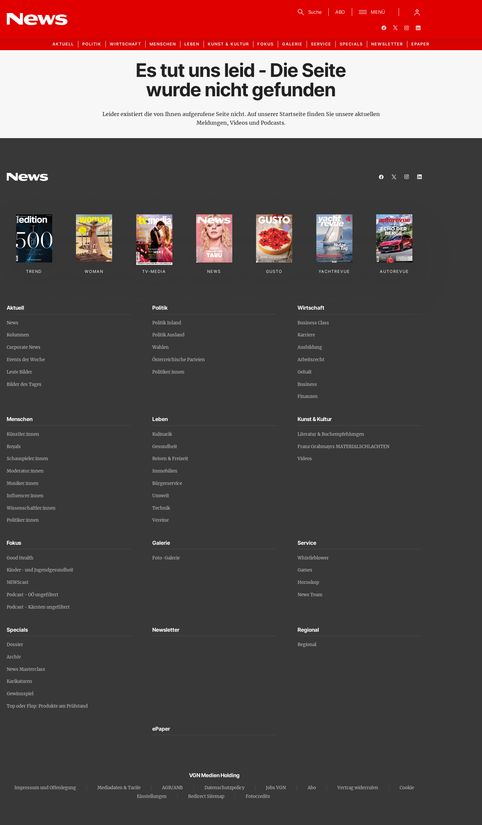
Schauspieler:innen (27, 458)
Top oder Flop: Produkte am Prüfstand (47, 706)
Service (321, 43)
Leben (191, 43)
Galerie (292, 43)
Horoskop (308, 582)
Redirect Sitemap (206, 796)
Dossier (15, 644)
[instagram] (406, 27)
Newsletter (387, 43)
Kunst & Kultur (228, 43)
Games (305, 570)
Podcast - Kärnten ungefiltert (38, 607)
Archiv (14, 657)
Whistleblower (313, 558)
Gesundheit (164, 446)
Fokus (265, 43)
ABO (340, 12)
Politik (91, 43)
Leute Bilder (19, 372)
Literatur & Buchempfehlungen (331, 434)
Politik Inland (166, 323)
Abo (312, 788)
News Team (310, 595)
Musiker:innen (22, 483)
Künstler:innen (23, 434)
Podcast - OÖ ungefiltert (32, 595)
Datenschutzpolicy (224, 788)
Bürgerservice (167, 483)
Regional (307, 644)
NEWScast (17, 582)
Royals (14, 446)
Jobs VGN (276, 788)
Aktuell (63, 43)
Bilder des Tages (24, 384)
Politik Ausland (168, 335)
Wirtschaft (125, 43)
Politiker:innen (168, 372)
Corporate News (24, 347)
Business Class (313, 323)
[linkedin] (418, 27)
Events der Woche (26, 360)
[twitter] (395, 27)
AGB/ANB (172, 788)
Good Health (20, 558)
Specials (351, 43)
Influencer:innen (25, 496)
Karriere (306, 335)
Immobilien (164, 471)
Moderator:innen (25, 471)
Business (307, 384)
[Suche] (308, 12)
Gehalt (305, 372)
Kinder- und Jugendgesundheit (40, 570)
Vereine (160, 520)
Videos (305, 458)
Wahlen (160, 347)
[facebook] (384, 27)
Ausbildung (310, 347)
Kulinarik (162, 434)
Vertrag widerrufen (357, 788)
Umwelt (160, 496)
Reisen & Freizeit (170, 458)
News (12, 323)
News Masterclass (26, 669)
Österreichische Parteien (178, 360)
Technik (161, 508)
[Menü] (372, 12)
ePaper (420, 43)
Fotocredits (258, 796)
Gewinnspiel (20, 694)
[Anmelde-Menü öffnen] (417, 12)
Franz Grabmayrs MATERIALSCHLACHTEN (343, 446)
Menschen (163, 43)
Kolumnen (18, 335)
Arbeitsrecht (311, 360)
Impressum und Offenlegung (45, 788)
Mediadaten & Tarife (119, 788)
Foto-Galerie (166, 558)
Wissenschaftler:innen (31, 508)
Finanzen (308, 396)
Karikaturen (19, 681)
